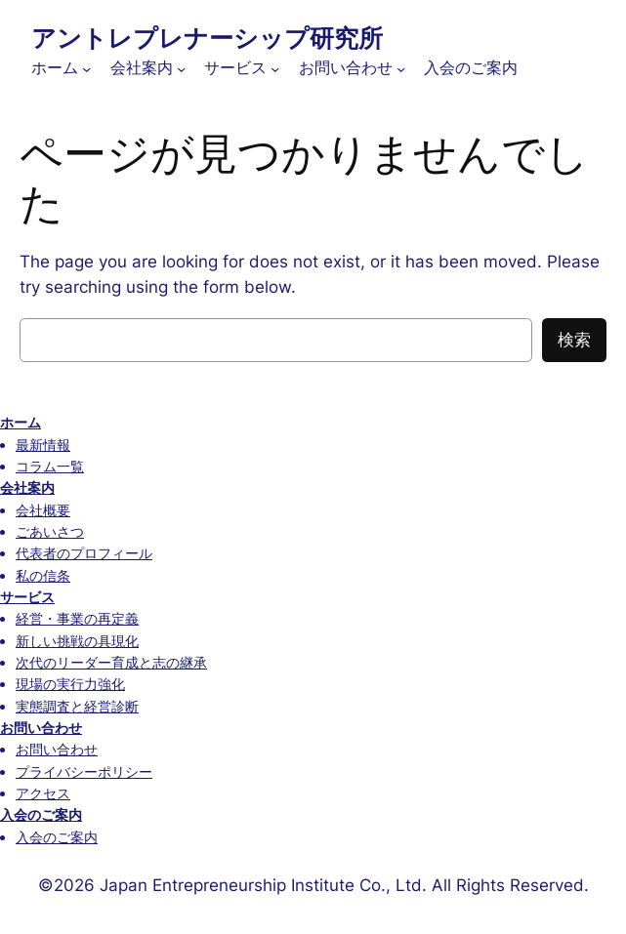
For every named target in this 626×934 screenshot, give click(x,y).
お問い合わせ (41, 727)
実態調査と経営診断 (77, 706)
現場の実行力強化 (70, 683)
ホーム (20, 422)
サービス (27, 597)
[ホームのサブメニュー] (86, 68)
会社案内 (27, 487)
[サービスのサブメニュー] (275, 68)
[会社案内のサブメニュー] (181, 68)
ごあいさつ (50, 531)
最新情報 (43, 444)
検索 (574, 339)
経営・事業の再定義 (77, 618)
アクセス (43, 793)
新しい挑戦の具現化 (77, 640)
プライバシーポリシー (84, 771)
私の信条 (43, 575)
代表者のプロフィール (84, 553)
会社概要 (43, 510)
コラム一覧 (50, 466)
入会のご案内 (41, 814)
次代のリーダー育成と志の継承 (111, 662)
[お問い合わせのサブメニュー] (400, 68)
